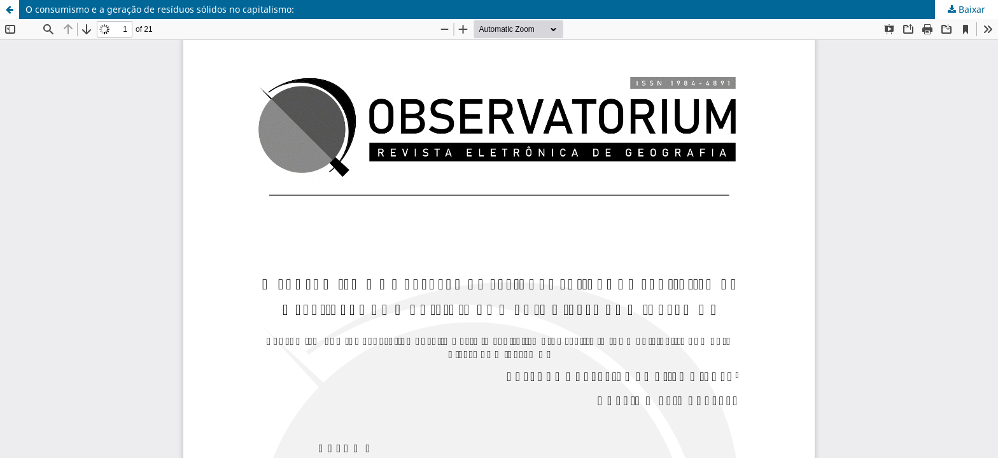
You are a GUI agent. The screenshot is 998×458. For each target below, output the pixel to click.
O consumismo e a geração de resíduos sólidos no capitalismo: (159, 9)
